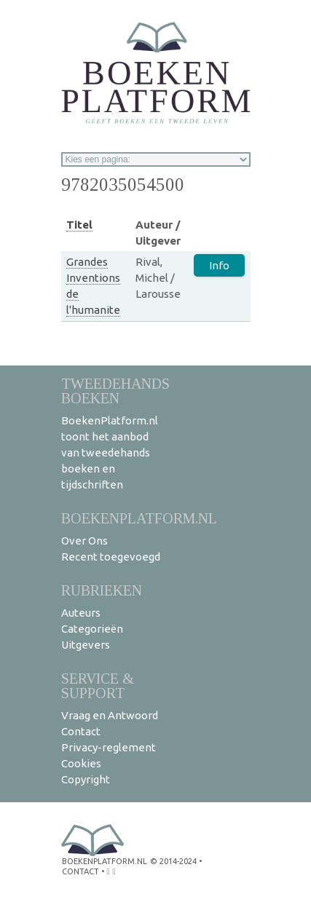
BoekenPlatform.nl (139, 518)
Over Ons (84, 540)
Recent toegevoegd (110, 556)
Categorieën (92, 628)
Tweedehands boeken (115, 390)
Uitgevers (85, 644)
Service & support (97, 685)
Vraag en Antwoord (109, 715)
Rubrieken (101, 590)
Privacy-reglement (108, 747)
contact (80, 871)
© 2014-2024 (173, 861)
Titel (79, 224)
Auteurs (81, 612)
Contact (81, 731)
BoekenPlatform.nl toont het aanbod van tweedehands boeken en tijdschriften (109, 452)
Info (219, 265)
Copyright (85, 779)
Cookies (81, 763)
